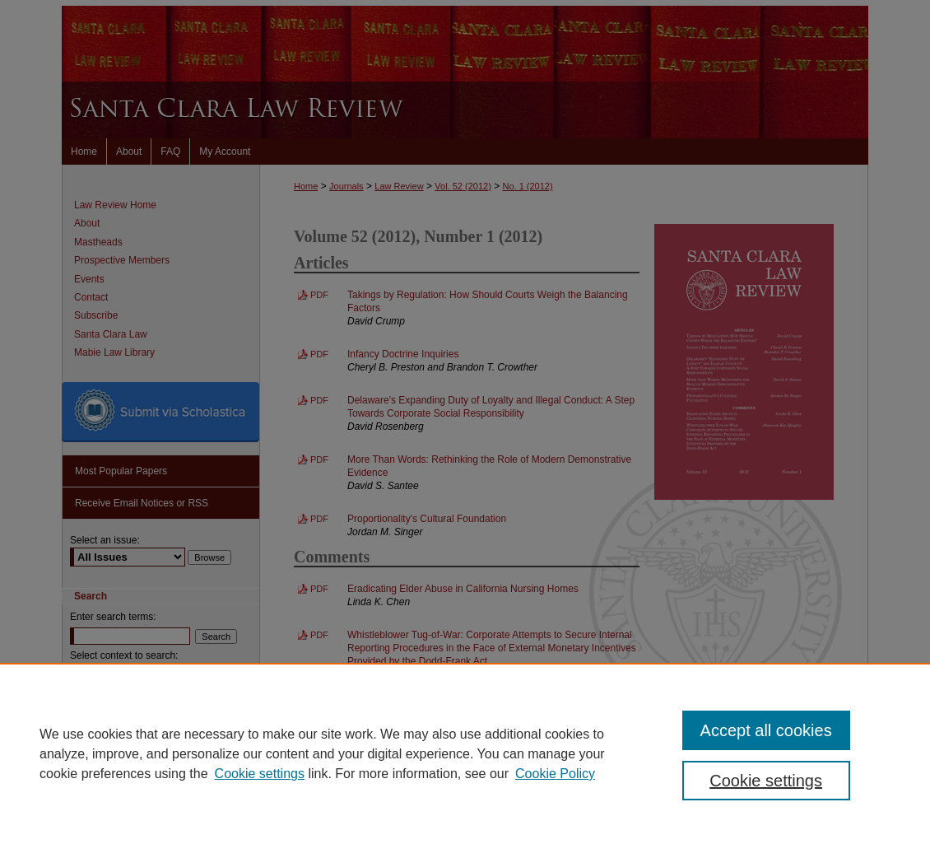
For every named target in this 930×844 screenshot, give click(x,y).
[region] (465, 753)
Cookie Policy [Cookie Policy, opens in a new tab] (555, 774)
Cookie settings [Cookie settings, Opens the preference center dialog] (765, 781)
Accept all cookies (766, 730)
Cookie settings (260, 774)
